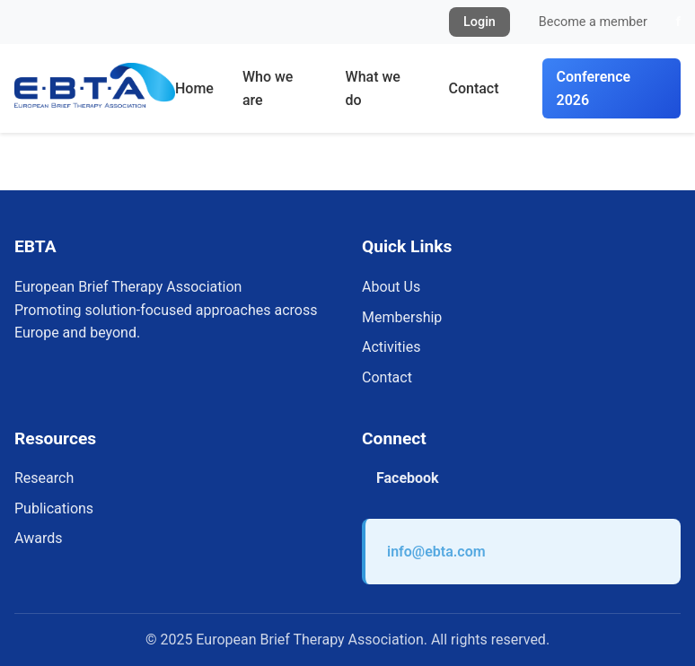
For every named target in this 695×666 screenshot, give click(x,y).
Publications (53, 508)
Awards (38, 538)
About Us (391, 286)
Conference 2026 (594, 88)
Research (44, 477)
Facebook (407, 477)
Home (194, 88)
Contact (473, 88)
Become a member (593, 22)
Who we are (267, 88)
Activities (391, 346)
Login (479, 22)
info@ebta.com (436, 551)
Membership (402, 317)
